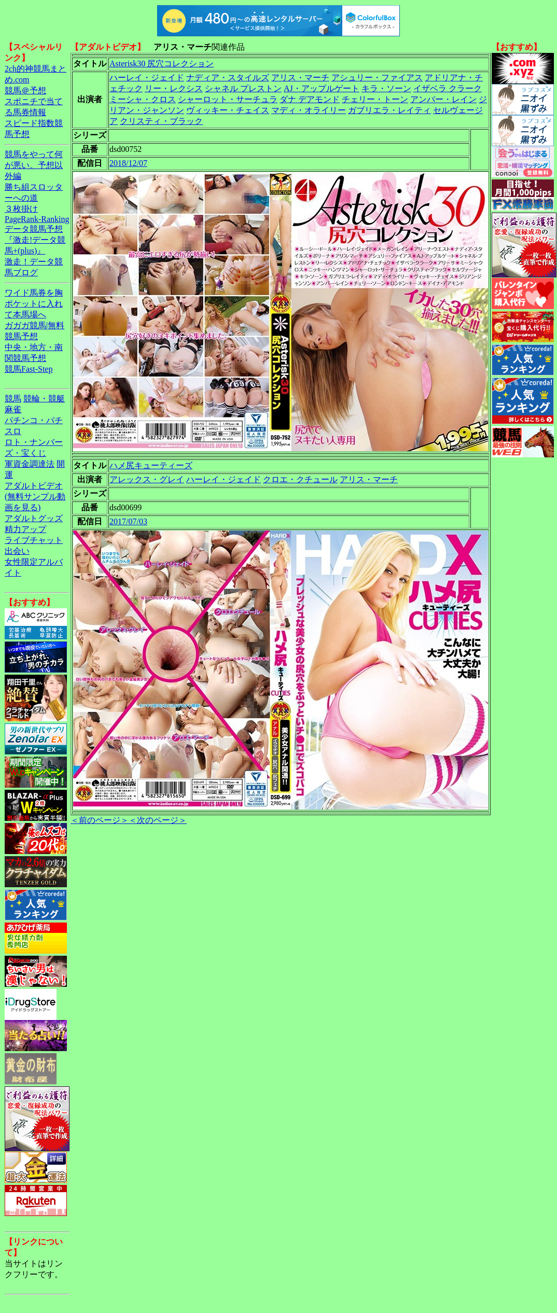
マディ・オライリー (308, 110)
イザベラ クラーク (447, 88)
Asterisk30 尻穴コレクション (161, 63)
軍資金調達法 (29, 463)
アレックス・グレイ (146, 479)
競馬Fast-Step (28, 369)
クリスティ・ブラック (161, 121)
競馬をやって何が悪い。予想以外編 (34, 165)
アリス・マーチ (300, 77)
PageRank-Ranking (37, 219)
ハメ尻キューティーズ (150, 465)
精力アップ (25, 529)
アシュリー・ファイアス (377, 77)
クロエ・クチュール (300, 479)
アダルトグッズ (34, 518)
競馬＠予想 (25, 90)
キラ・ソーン (386, 88)
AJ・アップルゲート (321, 88)
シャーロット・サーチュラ (227, 99)
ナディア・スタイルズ (227, 77)
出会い (17, 551)
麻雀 (13, 409)
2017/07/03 (128, 521)
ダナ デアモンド (310, 99)
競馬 (13, 398)
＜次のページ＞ (158, 820)
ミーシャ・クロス (142, 99)
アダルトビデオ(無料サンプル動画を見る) (35, 496)
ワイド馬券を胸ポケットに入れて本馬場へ (34, 303)
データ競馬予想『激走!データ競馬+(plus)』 (35, 240)
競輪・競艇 (44, 398)
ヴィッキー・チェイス (227, 110)
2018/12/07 (128, 163)
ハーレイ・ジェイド (146, 77)
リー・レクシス (174, 88)
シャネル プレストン (243, 88)
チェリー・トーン (375, 99)
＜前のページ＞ (100, 820)
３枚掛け (21, 208)
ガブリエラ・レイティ (389, 110)
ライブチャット (34, 540)
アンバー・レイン (443, 99)
